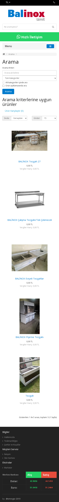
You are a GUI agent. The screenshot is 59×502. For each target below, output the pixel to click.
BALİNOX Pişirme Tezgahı (29, 337)
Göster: (37, 118)
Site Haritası (9, 458)
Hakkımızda (9, 437)
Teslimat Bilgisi (10, 441)
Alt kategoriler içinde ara (14, 82)
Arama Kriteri (8, 67)
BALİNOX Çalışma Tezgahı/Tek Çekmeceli (29, 219)
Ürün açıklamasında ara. (14, 85)
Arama (11, 54)
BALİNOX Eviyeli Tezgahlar (29, 278)
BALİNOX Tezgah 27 (29, 161)
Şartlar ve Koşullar (12, 444)
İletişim (7, 454)
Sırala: (6, 118)
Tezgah (29, 395)
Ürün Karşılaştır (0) (14, 110)
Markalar (8, 467)
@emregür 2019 (13, 498)
